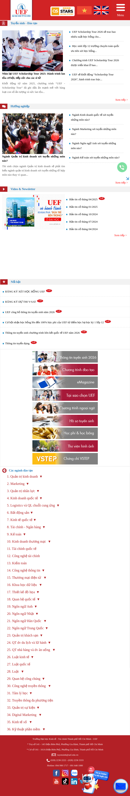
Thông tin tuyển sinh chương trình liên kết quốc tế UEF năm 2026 (46, 332)
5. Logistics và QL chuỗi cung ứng (31, 505)
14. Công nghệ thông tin (23, 570)
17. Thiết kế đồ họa (21, 592)
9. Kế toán (14, 534)
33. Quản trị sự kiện (21, 707)
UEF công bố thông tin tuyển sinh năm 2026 (33, 312)
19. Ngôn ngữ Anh (20, 606)
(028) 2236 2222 (58, 760)
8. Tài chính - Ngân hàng (24, 527)
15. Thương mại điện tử (24, 577)
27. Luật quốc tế (19, 664)
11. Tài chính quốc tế (21, 548)
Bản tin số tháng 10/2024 (83, 214)
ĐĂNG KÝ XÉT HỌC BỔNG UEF (29, 291)
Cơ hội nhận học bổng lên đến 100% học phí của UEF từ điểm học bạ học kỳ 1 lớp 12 (58, 322)
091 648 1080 (76, 765)
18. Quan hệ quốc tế (21, 599)
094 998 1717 (61, 765)
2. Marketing (16, 484)
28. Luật (13, 671)
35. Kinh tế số (17, 722)
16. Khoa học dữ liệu (22, 585)
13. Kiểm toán (17, 563)
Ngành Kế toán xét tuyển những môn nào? (96, 157)
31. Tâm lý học (17, 693)
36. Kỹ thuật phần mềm (24, 729)
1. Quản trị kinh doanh (22, 476)
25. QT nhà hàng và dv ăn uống (29, 650)
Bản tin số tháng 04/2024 (83, 229)
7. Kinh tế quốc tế (19, 520)
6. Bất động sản (18, 512)
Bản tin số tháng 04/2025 (83, 199)
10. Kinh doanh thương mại (26, 541)
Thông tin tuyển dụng (21, 343)
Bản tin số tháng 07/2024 (83, 221)
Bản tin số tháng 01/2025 (83, 206)
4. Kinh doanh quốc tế (22, 498)
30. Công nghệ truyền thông (27, 686)
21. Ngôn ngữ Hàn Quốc (24, 621)
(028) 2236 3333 (75, 760)
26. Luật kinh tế (18, 657)
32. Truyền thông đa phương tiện (30, 700)
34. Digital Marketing (22, 715)
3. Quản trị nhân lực (21, 491)
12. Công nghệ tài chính (23, 556)
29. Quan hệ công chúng (23, 678)
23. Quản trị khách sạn (22, 635)
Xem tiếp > (121, 99)
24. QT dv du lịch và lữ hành (26, 642)
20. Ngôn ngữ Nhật (20, 613)
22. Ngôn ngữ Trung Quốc (25, 628)
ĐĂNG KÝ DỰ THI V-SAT (24, 301)
